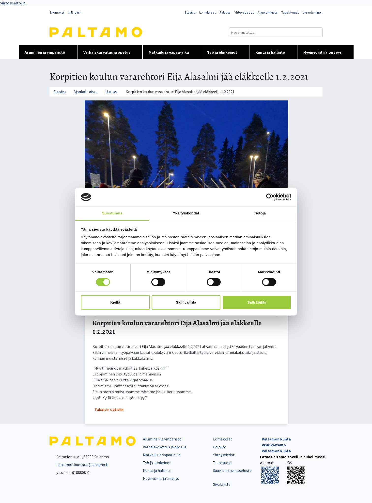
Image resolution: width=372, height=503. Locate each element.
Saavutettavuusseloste (232, 470)
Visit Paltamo (274, 444)
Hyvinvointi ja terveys (325, 52)
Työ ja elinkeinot (225, 52)
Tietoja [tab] (260, 213)
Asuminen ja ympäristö (48, 52)
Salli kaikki (256, 302)
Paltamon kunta (276, 439)
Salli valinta (186, 302)
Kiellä (115, 302)
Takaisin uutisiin (109, 409)
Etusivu (190, 12)
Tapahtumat (290, 12)
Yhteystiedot (244, 12)
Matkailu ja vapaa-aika (172, 52)
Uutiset (111, 91)
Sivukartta (222, 484)
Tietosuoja (222, 462)
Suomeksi (56, 12)
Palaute (225, 12)
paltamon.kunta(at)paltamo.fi (78, 464)
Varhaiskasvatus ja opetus (109, 52)
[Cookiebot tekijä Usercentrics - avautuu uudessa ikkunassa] (269, 197)
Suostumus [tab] (112, 213)
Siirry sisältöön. (13, 2)
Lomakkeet (207, 12)
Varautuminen (313, 12)
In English (74, 12)
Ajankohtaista (268, 12)
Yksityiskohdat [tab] (186, 213)
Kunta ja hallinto (273, 52)
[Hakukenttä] (276, 32)
